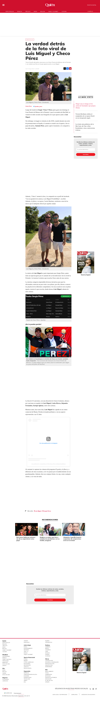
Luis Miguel (38, 511)
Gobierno (47, 646)
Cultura (64, 11)
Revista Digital (91, 5)
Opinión (26, 640)
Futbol (26, 659)
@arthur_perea (38, 106)
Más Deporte (27, 665)
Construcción (49, 660)
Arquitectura (49, 665)
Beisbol (26, 660)
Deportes (26, 649)
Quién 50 (90, 11)
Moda (35, 11)
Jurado (4, 665)
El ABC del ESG (49, 680)
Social (47, 672)
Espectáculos (10, 11)
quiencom (94, 688)
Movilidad (48, 676)
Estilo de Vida (6, 663)
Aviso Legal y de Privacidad (60, 694)
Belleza (42, 11)
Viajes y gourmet (53, 11)
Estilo (25, 646)
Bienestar (5, 662)
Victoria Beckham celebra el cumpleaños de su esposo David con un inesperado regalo (84, 116)
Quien (90, 689)
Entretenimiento (28, 648)
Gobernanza (48, 674)
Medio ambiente (49, 671)
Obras (25, 680)
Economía (26, 676)
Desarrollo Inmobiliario (52, 662)
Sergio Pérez (47, 511)
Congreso (48, 649)
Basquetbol (27, 663)
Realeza (19, 11)
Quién (4, 641)
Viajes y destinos (6, 659)
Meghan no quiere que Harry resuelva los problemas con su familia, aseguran (49, 538)
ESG (25, 682)
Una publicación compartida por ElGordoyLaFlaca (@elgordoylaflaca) (48, 464)
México (47, 648)
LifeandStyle (48, 642)
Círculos (27, 11)
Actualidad (5, 679)
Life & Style (27, 645)
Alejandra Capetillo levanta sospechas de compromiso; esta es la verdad (72, 538)
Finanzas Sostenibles (51, 677)
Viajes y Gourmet (6, 650)
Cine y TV (26, 651)
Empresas (26, 672)
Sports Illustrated (29, 657)
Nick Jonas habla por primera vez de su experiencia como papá (25, 538)
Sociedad (47, 655)
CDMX (46, 651)
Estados (47, 652)
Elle (3, 668)
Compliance (74, 694)
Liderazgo (5, 680)
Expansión (27, 671)
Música (26, 652)
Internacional (28, 677)
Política (47, 645)
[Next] (83, 529)
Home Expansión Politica (30, 674)
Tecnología (27, 679)
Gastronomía (6, 656)
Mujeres (5, 678)
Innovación (48, 679)
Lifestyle (26, 666)
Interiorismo (48, 666)
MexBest (5, 655)
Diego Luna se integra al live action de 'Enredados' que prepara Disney (86, 106)
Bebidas (4, 657)
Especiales (27, 642)
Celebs (4, 673)
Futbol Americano (29, 662)
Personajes (5, 660)
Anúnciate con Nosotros (88, 694)
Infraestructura (49, 663)
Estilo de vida (6, 674)
